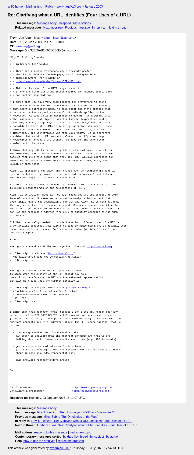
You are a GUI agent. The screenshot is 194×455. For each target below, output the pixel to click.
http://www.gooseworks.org (90, 391)
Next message (53, 27)
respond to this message (50, 432)
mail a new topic (80, 432)
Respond (65, 23)
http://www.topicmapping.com (92, 387)
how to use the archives (39, 441)
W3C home (15, 6)
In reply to (98, 27)
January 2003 (93, 6)
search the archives (71, 441)
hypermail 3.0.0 (59, 448)
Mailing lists (34, 6)
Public (49, 6)
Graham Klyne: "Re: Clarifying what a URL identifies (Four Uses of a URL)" (87, 425)
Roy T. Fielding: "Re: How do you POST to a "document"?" (76, 412)
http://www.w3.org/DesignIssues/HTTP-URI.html (48, 81)
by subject (97, 436)
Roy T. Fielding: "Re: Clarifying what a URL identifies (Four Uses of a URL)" (81, 420)
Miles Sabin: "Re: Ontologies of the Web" (70, 416)
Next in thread (117, 27)
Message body (47, 23)
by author (112, 436)
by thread (81, 436)
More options (82, 23)
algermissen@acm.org (59, 37)
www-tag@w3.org (69, 6)
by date (68, 436)
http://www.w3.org (99, 246)
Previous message (77, 27)
